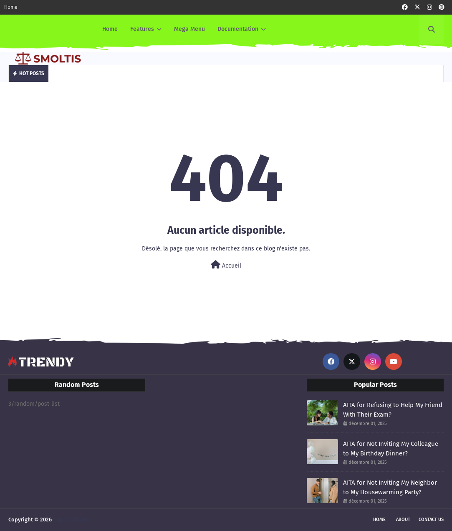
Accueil (226, 264)
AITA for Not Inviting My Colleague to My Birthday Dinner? (390, 448)
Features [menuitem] (142, 29)
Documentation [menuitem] (237, 29)
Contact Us (431, 519)
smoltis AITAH (70, 519)
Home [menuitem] (110, 29)
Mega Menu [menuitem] (189, 29)
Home (11, 7)
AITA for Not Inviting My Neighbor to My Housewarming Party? (390, 487)
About (403, 519)
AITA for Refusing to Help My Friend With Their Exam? (392, 409)
